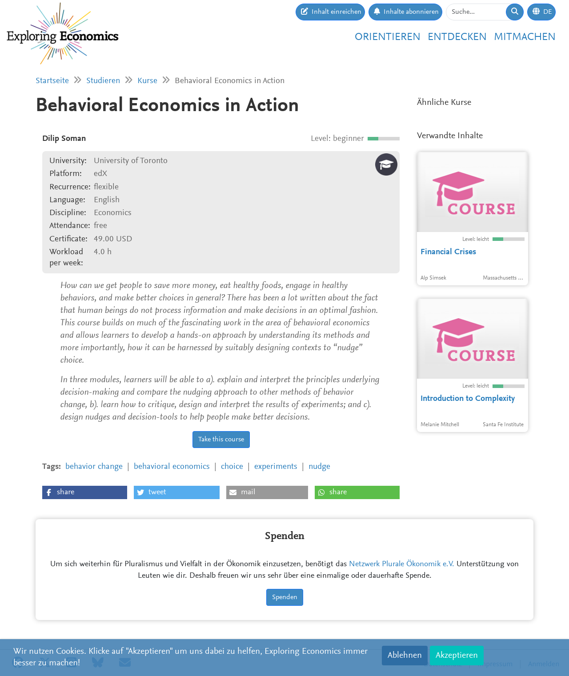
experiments (275, 467)
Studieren (103, 81)
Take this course (221, 439)
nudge (319, 467)
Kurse (147, 81)
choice (232, 467)
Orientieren (388, 37)
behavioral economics (172, 467)
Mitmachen (525, 37)
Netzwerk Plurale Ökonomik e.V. (401, 564)
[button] (84, 492)
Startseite (52, 81)
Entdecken (457, 37)
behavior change (94, 467)
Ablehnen (405, 655)
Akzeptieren (457, 655)
